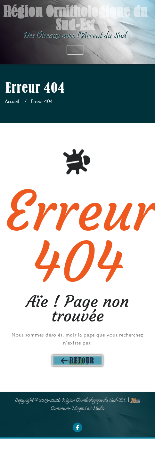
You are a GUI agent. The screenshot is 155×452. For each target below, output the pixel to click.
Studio (98, 408)
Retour (81, 360)
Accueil (12, 101)
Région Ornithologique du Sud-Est (93, 400)
